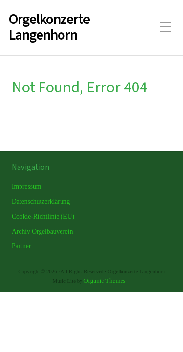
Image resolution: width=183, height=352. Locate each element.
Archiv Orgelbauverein (42, 231)
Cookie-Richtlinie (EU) (43, 216)
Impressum (26, 186)
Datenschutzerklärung (41, 201)
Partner (21, 246)
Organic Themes (104, 280)
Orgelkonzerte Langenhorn (49, 28)
